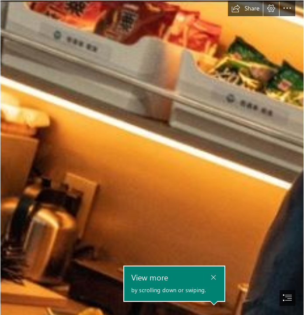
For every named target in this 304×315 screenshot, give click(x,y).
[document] (152, 157)
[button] (245, 8)
